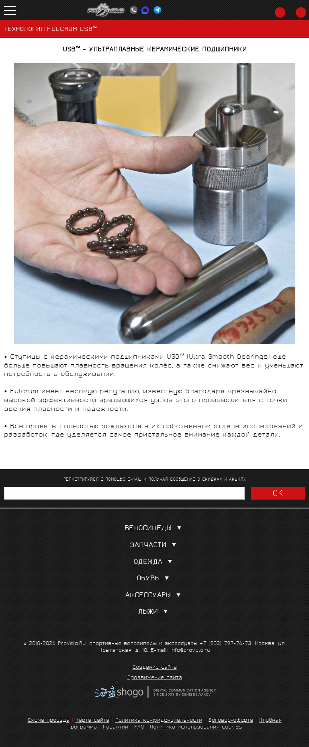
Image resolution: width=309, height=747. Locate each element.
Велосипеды (155, 529)
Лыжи (154, 612)
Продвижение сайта (154, 678)
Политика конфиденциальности (158, 720)
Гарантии (115, 727)
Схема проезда (49, 720)
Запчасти (155, 545)
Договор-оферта (230, 720)
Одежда (154, 562)
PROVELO (106, 10)
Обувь (154, 579)
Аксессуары (154, 596)
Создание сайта (155, 668)
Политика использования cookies (196, 727)
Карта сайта (92, 720)
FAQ (139, 727)
